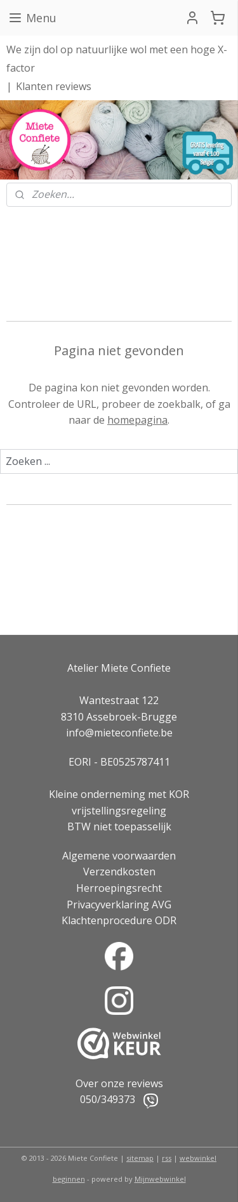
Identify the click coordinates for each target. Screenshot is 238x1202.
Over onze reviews (119, 1083)
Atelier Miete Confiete (119, 668)
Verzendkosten (119, 872)
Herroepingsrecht (119, 888)
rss (166, 1158)
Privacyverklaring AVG (119, 904)
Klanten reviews (53, 86)
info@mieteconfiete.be (119, 733)
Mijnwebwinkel (160, 1179)
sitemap (140, 1158)
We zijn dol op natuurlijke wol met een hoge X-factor (116, 58)
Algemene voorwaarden (119, 856)
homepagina (137, 420)
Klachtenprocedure (107, 920)
